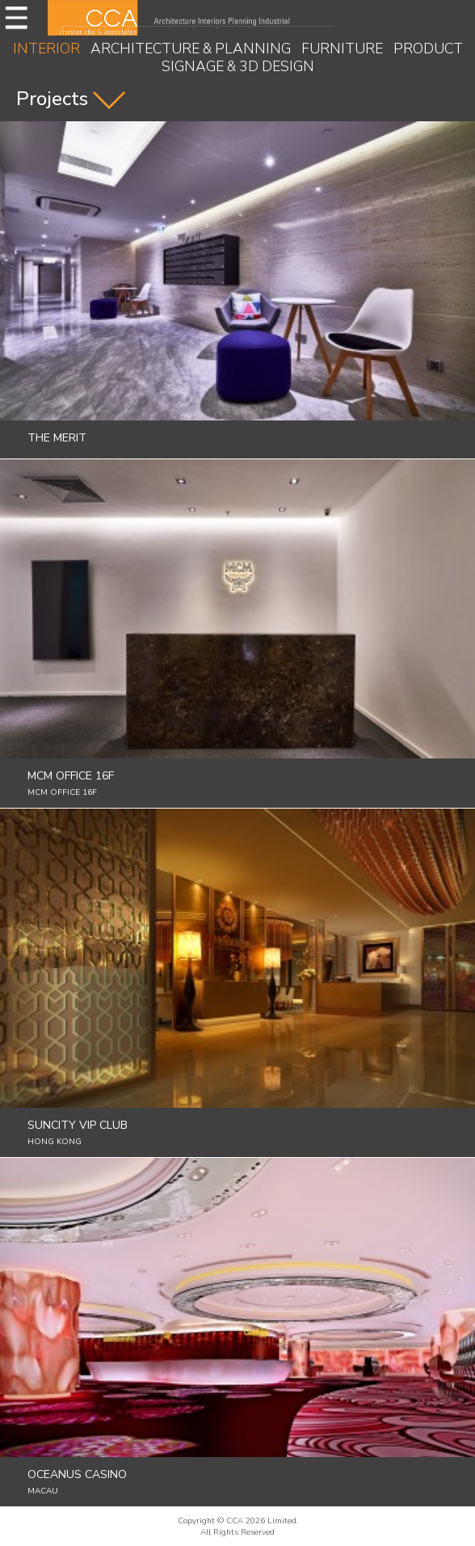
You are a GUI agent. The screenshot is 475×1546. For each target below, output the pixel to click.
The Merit (56, 438)
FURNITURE (342, 48)
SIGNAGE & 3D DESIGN (238, 66)
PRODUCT (428, 48)
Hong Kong (54, 1141)
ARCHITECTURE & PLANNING (190, 48)
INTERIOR (46, 48)
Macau (42, 1491)
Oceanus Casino (77, 1474)
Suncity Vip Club (77, 1125)
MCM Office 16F (70, 776)
